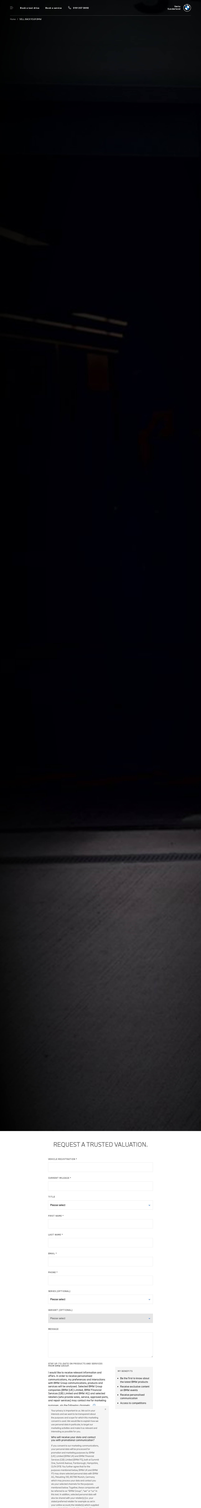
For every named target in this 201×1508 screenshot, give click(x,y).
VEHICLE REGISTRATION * (62, 1159)
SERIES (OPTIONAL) (59, 1291)
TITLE (51, 1197)
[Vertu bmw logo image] (179, 8)
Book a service (53, 8)
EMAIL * (52, 1253)
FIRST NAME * (56, 1216)
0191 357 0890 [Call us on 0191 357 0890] (81, 8)
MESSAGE (53, 1329)
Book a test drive (29, 8)
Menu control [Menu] (11, 7)
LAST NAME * (55, 1234)
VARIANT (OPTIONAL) (60, 1310)
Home (13, 19)
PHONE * (53, 1272)
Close (105, 1409)
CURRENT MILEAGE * (59, 1178)
